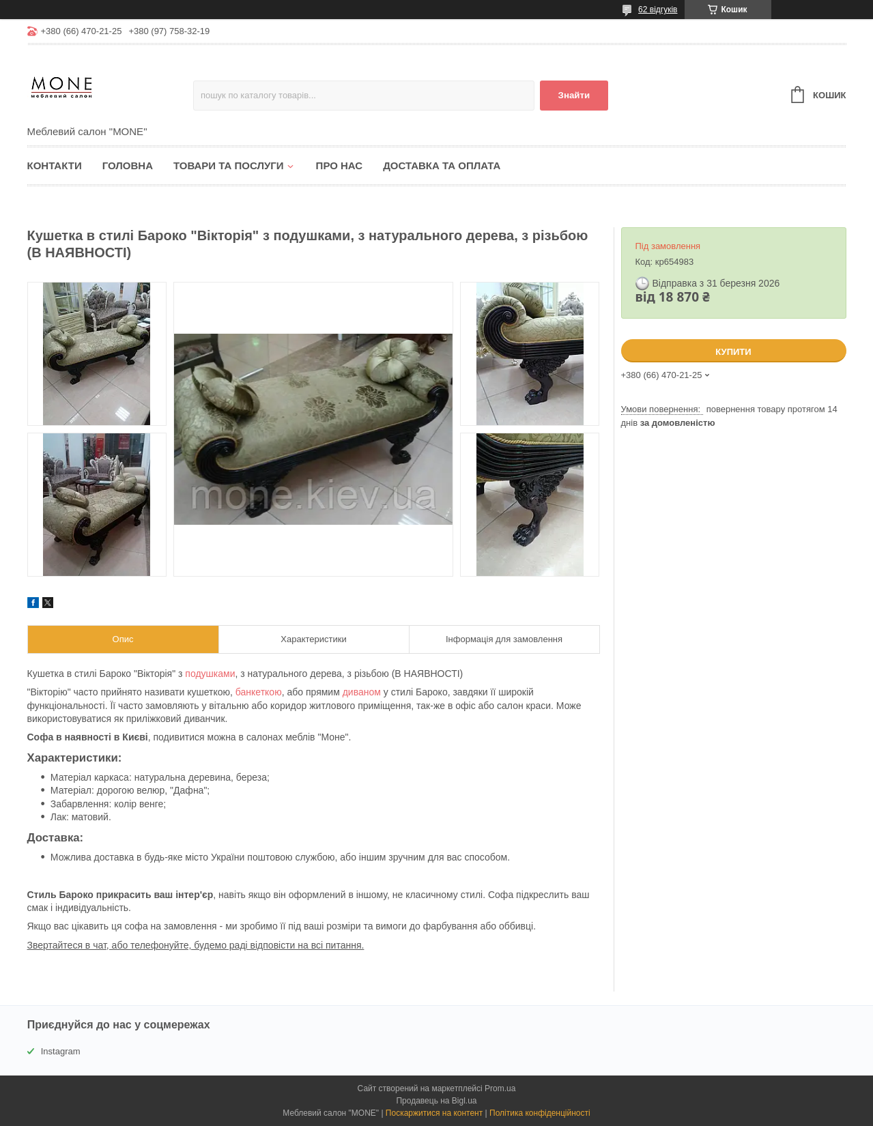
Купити (733, 352)
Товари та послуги (228, 165)
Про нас (339, 165)
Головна (127, 165)
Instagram (61, 1051)
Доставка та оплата (441, 165)
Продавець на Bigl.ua (436, 1101)
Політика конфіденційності (539, 1113)
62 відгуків (657, 9)
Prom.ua (500, 1088)
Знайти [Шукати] (574, 95)
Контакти (54, 165)
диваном (362, 692)
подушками (210, 673)
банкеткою (258, 692)
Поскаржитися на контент (434, 1113)
